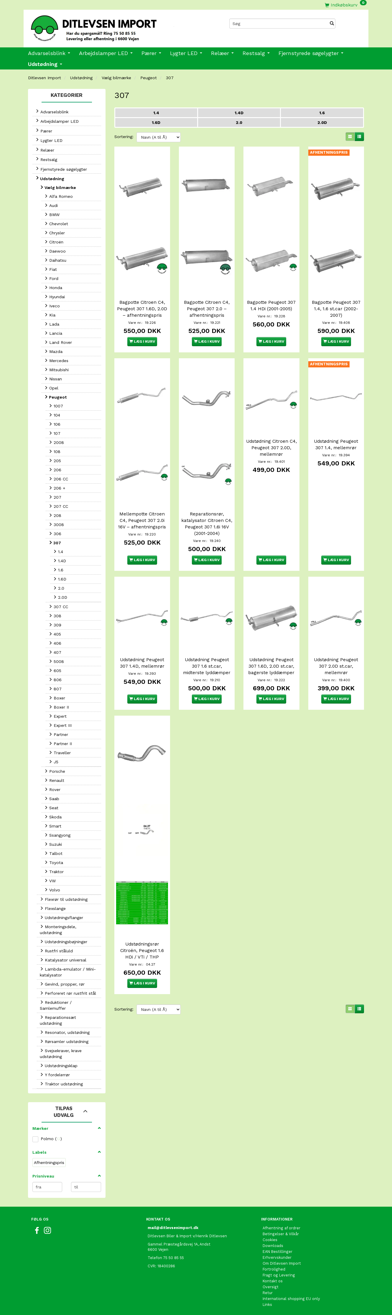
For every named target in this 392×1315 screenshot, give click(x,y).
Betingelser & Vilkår (281, 1234)
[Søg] (332, 23)
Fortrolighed (274, 1269)
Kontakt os (273, 1281)
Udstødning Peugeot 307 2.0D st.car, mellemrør (336, 658)
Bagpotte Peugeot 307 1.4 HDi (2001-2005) (271, 300)
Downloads (273, 1245)
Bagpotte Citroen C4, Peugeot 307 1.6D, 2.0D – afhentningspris (142, 306)
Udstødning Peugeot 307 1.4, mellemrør (336, 442)
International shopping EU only (291, 1298)
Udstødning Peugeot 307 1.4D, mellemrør (142, 655)
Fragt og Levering (279, 1275)
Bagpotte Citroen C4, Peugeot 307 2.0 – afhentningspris (207, 303)
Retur (268, 1293)
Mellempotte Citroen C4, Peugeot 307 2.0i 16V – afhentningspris (142, 515)
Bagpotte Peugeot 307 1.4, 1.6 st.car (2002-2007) (336, 303)
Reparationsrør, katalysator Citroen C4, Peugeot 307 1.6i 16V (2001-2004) (207, 518)
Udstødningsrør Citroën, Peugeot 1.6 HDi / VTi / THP (142, 934)
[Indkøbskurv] (345, 5)
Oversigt (271, 1287)
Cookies (270, 1240)
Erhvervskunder (277, 1257)
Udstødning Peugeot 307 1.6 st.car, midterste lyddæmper (206, 658)
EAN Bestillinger (277, 1251)
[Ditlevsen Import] (110, 26)
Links (267, 1304)
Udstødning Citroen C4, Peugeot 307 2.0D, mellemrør (271, 446)
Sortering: (124, 136)
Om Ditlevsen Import (282, 1263)
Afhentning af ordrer (281, 1228)
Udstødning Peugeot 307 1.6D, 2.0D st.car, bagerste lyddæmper (271, 658)
